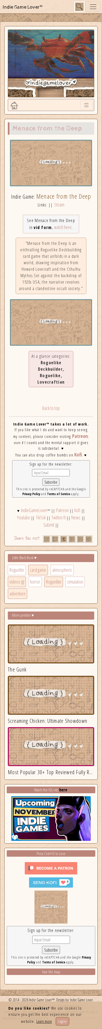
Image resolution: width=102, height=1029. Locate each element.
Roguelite (16, 570)
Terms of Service (58, 494)
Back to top (51, 408)
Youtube (23, 517)
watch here (63, 227)
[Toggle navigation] (93, 6)
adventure (17, 593)
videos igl (16, 581)
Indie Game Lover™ (23, 7)
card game (38, 570)
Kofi (78, 454)
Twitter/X (58, 517)
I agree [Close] (62, 1021)
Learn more (44, 1021)
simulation (75, 581)
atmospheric (62, 570)
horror (35, 581)
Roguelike (53, 581)
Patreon (80, 436)
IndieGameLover (34, 510)
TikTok (41, 517)
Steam (59, 204)
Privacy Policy (31, 494)
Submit (48, 524)
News (75, 517)
